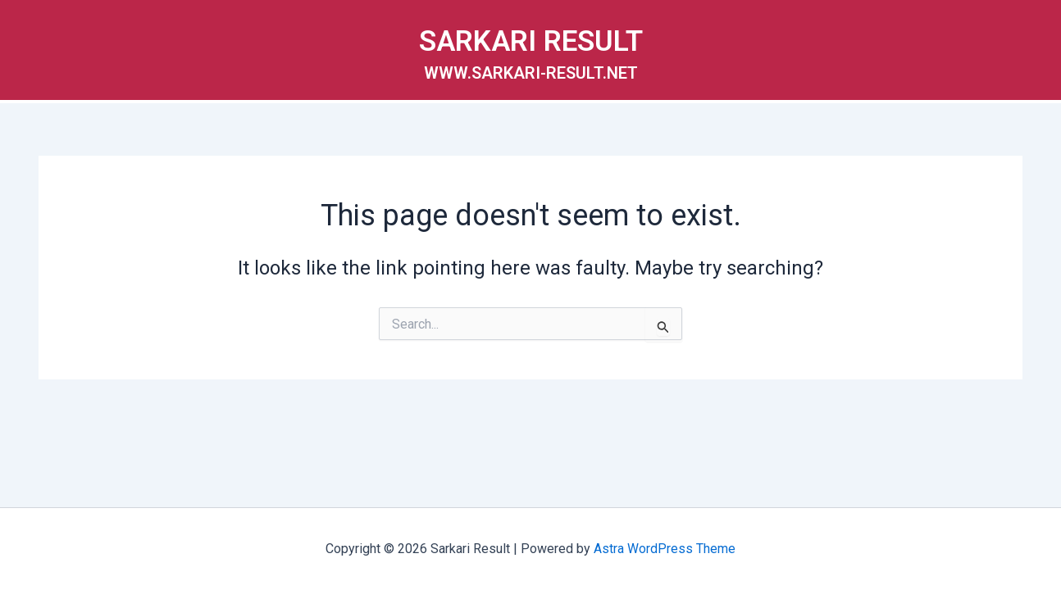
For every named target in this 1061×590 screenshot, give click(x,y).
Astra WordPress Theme (664, 548)
